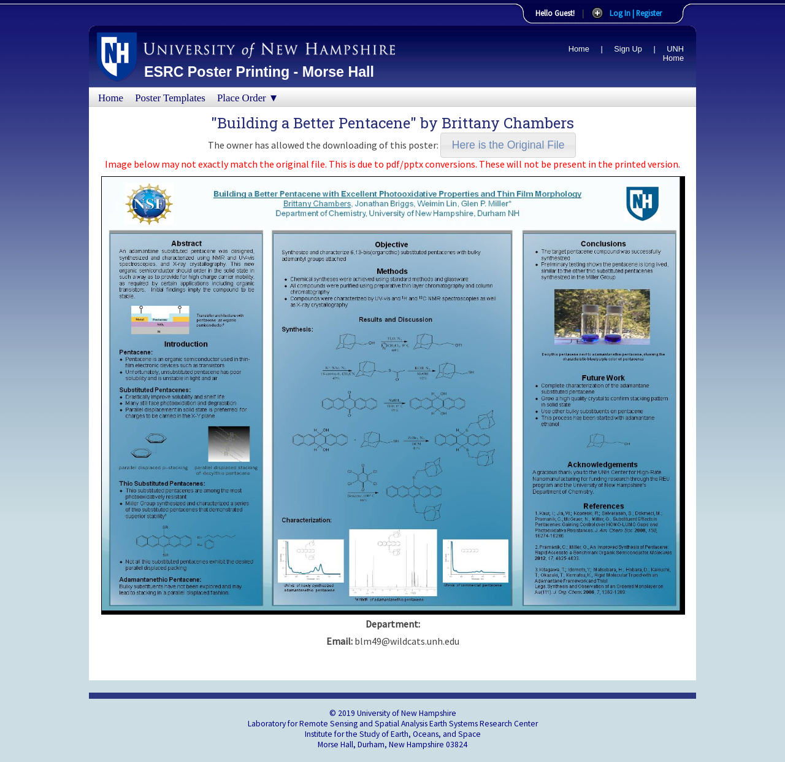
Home (579, 48)
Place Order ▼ (247, 98)
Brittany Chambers (508, 123)
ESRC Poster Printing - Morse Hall (259, 72)
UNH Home (673, 53)
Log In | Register (636, 13)
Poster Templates (170, 98)
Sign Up (628, 48)
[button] (508, 145)
